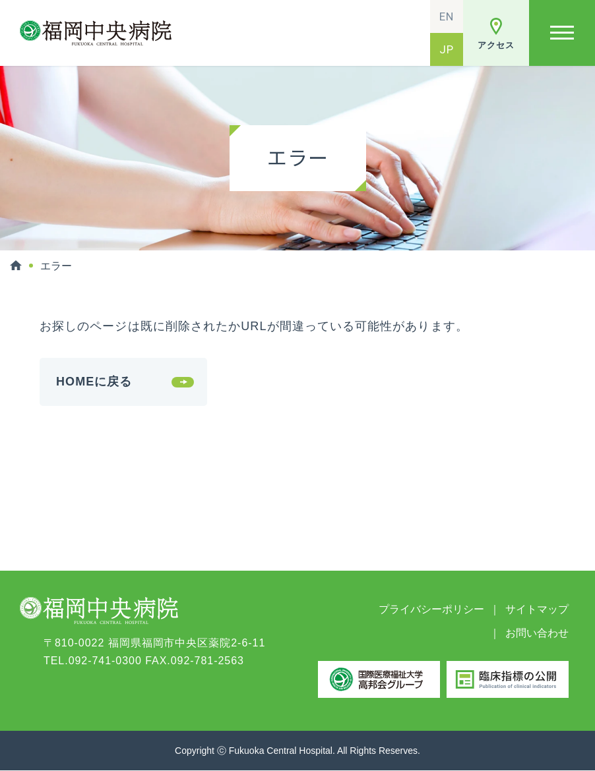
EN (446, 16)
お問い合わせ (537, 633)
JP (446, 49)
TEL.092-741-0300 (93, 660)
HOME (16, 265)
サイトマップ (537, 609)
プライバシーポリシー (431, 609)
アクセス (496, 45)
